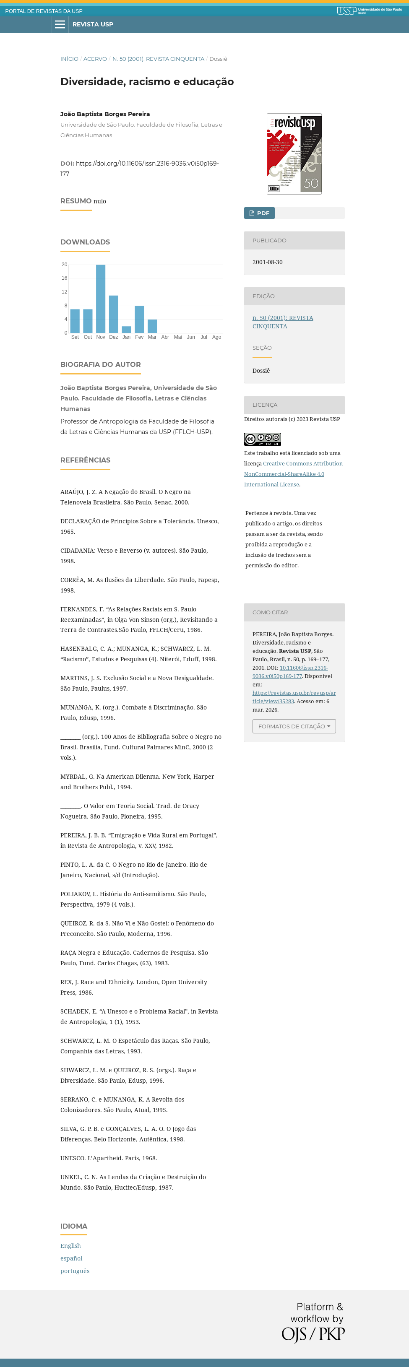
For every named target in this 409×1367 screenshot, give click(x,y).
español (71, 1258)
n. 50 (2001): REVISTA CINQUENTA (158, 58)
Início (69, 58)
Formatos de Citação (291, 726)
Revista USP (93, 24)
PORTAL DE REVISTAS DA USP (44, 11)
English (70, 1246)
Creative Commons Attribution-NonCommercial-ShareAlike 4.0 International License (294, 474)
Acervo (95, 58)
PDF (262, 213)
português (74, 1271)
